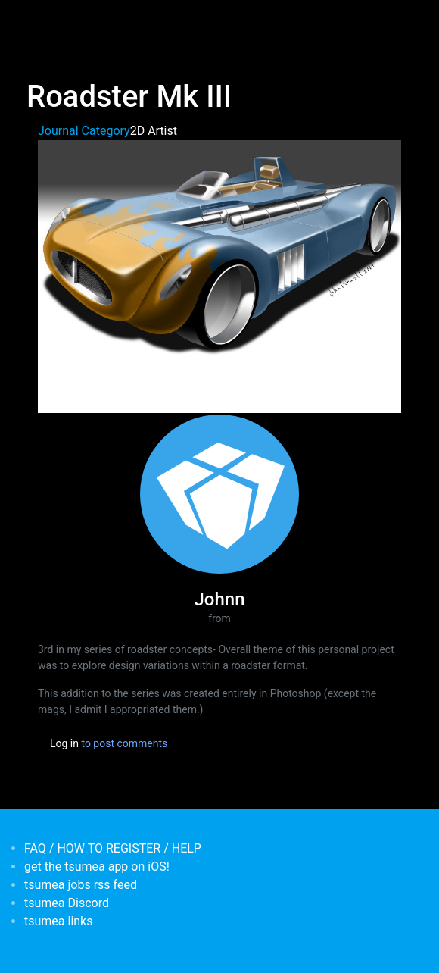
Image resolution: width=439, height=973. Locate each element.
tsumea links (58, 921)
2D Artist (153, 131)
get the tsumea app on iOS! (97, 866)
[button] (219, 275)
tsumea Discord (66, 903)
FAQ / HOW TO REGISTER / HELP (112, 848)
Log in (64, 743)
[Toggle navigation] (36, 21)
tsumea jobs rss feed (80, 885)
